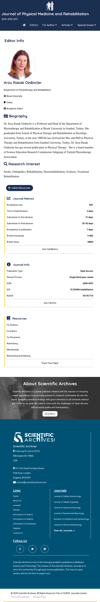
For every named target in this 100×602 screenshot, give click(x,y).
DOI (50, 289)
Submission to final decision (50, 223)
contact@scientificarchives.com (31, 482)
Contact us (17, 533)
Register (16, 528)
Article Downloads (50, 235)
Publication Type (50, 271)
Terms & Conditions (20, 597)
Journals (17, 505)
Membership (13, 349)
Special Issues (87, 25)
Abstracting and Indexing (18, 356)
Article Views (50, 242)
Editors (34, 25)
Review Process (50, 277)
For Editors (12, 331)
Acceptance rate (50, 205)
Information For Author (23, 514)
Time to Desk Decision (50, 211)
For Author (50, 25)
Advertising (12, 343)
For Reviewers (13, 337)
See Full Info (50, 303)
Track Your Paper (50, 363)
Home (15, 496)
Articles (67, 25)
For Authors (12, 325)
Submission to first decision (50, 217)
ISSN (50, 283)
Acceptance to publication (50, 229)
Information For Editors (23, 519)
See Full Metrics (50, 249)
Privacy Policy (39, 597)
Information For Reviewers (24, 524)
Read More (50, 414)
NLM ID (50, 295)
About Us (17, 501)
